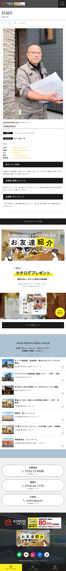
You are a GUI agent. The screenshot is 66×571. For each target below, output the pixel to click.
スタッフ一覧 (12, 23)
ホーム (3, 23)
